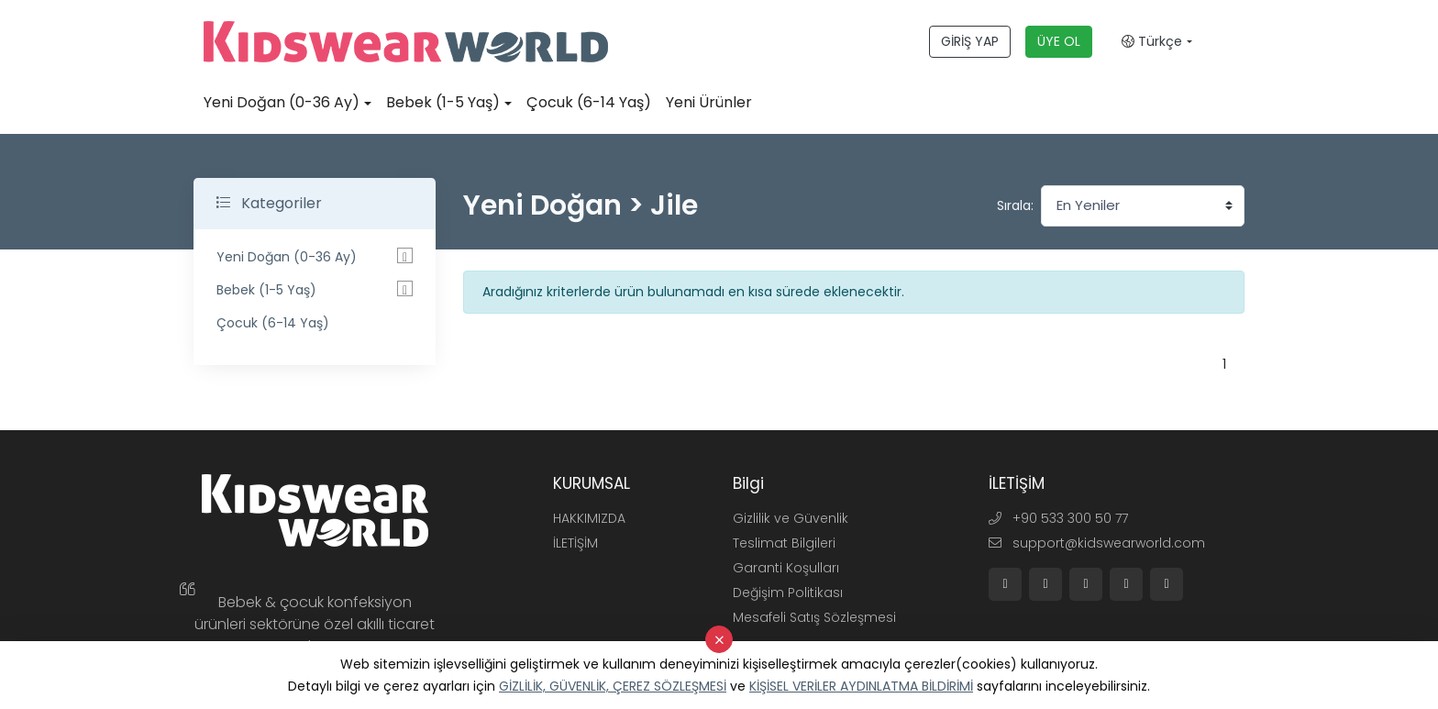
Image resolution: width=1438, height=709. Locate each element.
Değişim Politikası (788, 592)
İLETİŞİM (575, 543)
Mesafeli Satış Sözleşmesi (814, 617)
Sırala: (1015, 205)
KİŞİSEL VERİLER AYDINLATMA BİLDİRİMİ (861, 686)
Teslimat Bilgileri (784, 543)
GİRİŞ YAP (970, 41)
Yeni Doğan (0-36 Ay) (282, 102)
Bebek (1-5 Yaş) (443, 102)
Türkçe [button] (1152, 41)
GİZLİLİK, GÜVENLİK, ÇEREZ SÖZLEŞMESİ (612, 686)
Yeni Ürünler (709, 102)
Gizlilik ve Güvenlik (790, 518)
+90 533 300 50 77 (1058, 518)
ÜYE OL (1058, 41)
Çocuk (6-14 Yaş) (588, 102)
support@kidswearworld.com (1097, 543)
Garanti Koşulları (786, 568)
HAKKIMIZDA (589, 518)
